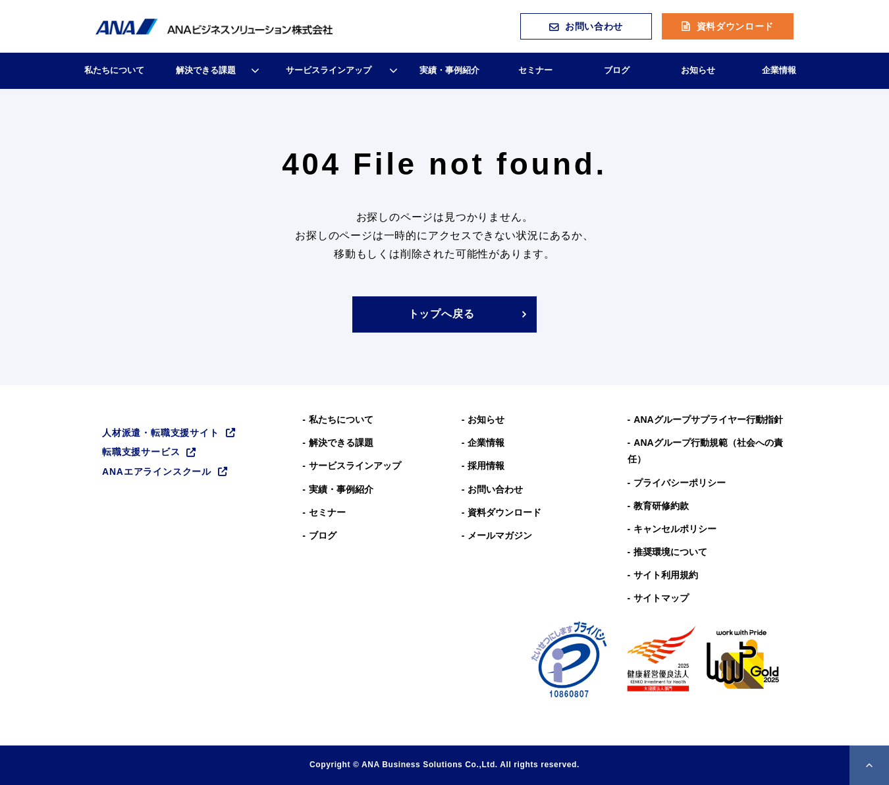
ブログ (617, 70)
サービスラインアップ (328, 70)
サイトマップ (661, 598)
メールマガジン (500, 535)
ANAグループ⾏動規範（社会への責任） (705, 450)
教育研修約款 (661, 506)
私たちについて (114, 70)
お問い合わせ (594, 26)
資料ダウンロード (735, 26)
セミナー (535, 70)
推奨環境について (670, 552)
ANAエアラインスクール (156, 471)
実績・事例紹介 (449, 70)
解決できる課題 (206, 70)
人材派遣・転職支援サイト (160, 432)
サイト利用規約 (665, 575)
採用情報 (486, 465)
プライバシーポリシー (679, 482)
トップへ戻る (441, 313)
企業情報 (779, 70)
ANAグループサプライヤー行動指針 (707, 419)
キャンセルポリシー (674, 529)
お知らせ (698, 70)
